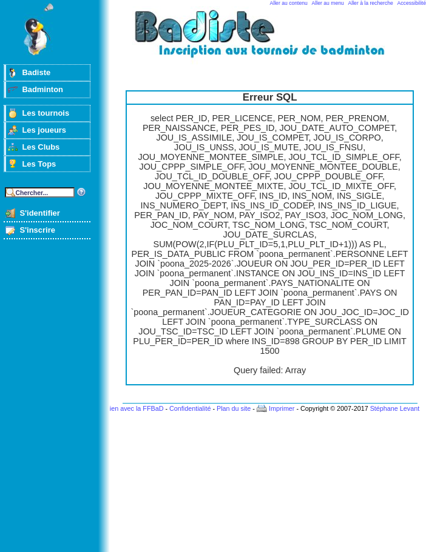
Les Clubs (40, 146)
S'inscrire (37, 229)
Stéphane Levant (395, 408)
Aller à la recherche (370, 3)
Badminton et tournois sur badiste (274, 39)
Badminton (42, 89)
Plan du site (234, 408)
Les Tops (39, 163)
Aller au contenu (289, 3)
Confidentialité (190, 408)
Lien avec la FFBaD (135, 408)
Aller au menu (328, 3)
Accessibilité (411, 3)
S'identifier (39, 213)
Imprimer (282, 408)
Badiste (36, 72)
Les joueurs (44, 130)
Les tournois (45, 113)
